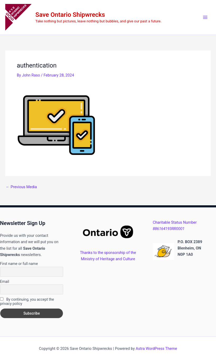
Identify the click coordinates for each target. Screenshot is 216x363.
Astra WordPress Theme (156, 348)
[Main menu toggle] (205, 17)
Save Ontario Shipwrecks (70, 14)
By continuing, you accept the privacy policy (27, 301)
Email (4, 281)
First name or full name (19, 264)
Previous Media (21, 187)
